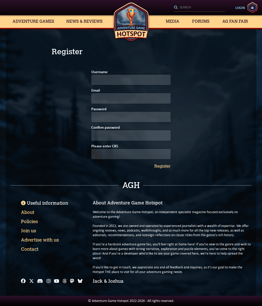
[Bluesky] (80, 281)
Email (95, 91)
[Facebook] (23, 281)
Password (98, 109)
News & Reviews (84, 21)
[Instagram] (49, 281)
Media (172, 21)
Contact (29, 249)
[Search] (199, 8)
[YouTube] (56, 281)
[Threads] (65, 281)
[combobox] (199, 8)
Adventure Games (33, 21)
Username (99, 72)
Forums (201, 21)
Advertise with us (40, 240)
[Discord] (40, 281)
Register (162, 166)
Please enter (104, 146)
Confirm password (105, 128)
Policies (29, 221)
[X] (31, 281)
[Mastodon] (72, 281)
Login (240, 7)
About (27, 212)
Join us (28, 231)
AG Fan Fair (235, 21)
